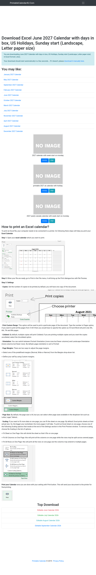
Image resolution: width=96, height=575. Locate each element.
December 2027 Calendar (13, 131)
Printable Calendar (39, 561)
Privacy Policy (58, 561)
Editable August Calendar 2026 (48, 521)
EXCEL (44, 160)
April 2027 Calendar (11, 121)
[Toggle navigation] (83, 3)
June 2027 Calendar (11, 95)
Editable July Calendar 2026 (48, 515)
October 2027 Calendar (12, 100)
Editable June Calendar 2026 (48, 510)
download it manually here (74, 61)
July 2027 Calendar (11, 111)
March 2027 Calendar (12, 105)
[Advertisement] (41, 21)
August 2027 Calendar (12, 126)
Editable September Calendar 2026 (48, 526)
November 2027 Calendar (13, 116)
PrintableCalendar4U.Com (22, 3)
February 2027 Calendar (13, 90)
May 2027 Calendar (11, 80)
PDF (52, 160)
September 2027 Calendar (13, 85)
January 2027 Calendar (12, 75)
